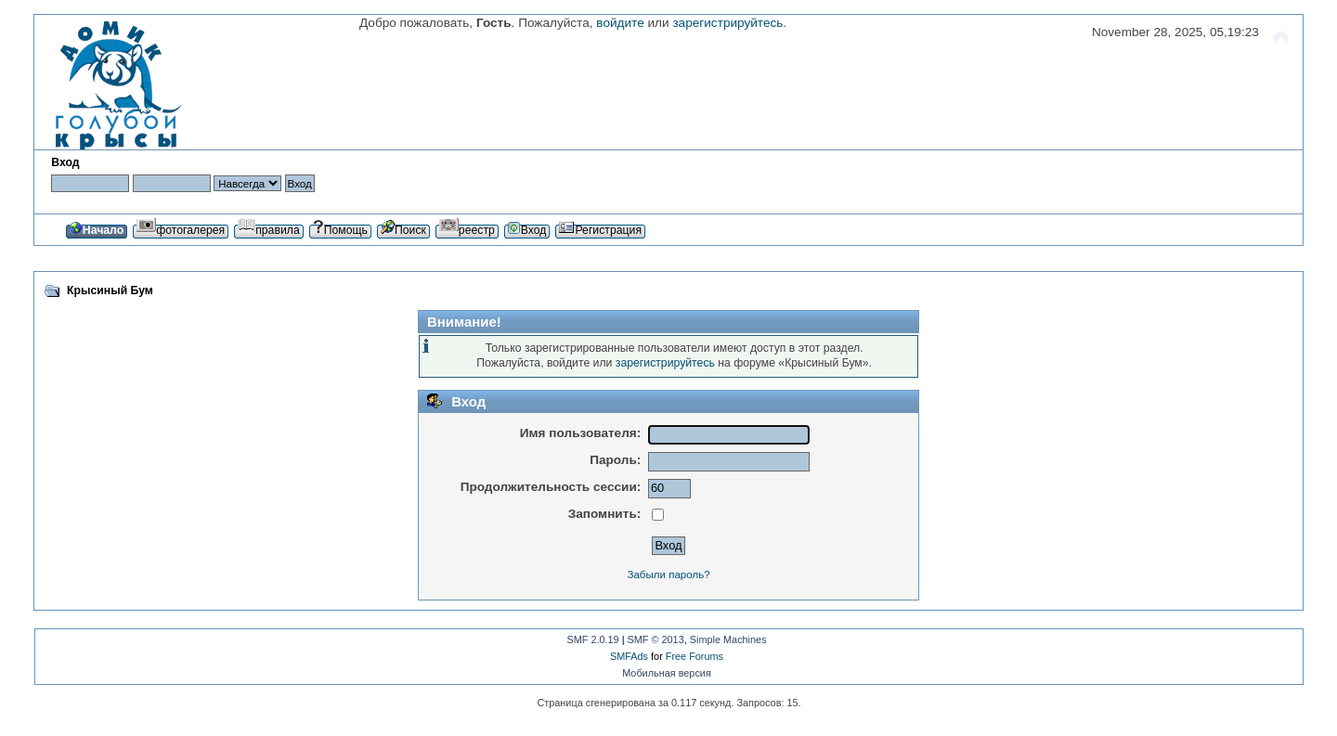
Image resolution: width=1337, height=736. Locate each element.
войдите (619, 23)
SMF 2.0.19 (592, 639)
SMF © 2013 (656, 639)
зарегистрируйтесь (727, 23)
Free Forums (694, 656)
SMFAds (629, 656)
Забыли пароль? (668, 574)
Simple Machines (728, 639)
